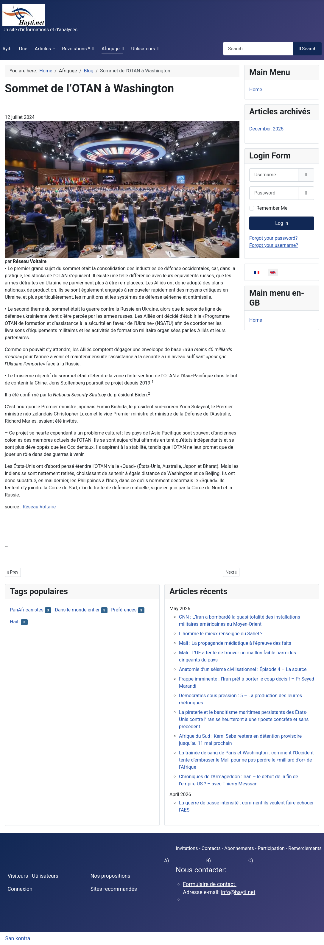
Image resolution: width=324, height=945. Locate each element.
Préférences (124, 610)
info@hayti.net (238, 892)
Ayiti (7, 49)
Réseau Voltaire (39, 507)
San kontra (17, 938)
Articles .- (45, 49)
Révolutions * (76, 49)
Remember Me (271, 208)
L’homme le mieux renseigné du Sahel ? (220, 633)
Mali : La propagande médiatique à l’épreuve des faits (235, 643)
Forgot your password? (273, 238)
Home (255, 89)
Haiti (15, 622)
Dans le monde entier (77, 610)
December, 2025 (266, 129)
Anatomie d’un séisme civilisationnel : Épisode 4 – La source (242, 669)
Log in (281, 223)
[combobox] (258, 48)
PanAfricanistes (26, 610)
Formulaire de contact (209, 884)
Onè (23, 49)
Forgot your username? (273, 245)
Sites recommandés (114, 889)
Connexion (20, 889)
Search (307, 49)
